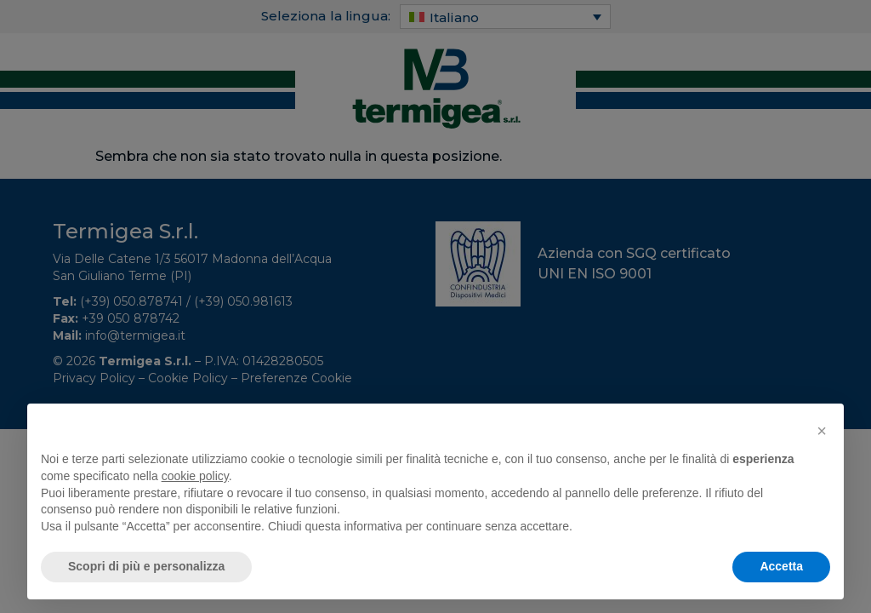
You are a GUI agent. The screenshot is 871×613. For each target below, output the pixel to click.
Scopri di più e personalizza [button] (146, 566)
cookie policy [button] (195, 476)
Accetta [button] (781, 566)
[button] (821, 430)
